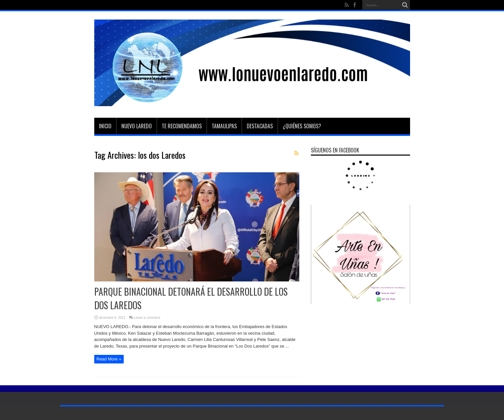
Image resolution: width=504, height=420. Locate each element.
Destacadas (260, 126)
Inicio (105, 126)
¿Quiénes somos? (302, 126)
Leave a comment (147, 317)
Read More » (109, 359)
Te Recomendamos (182, 126)
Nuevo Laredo (136, 126)
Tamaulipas (224, 126)
